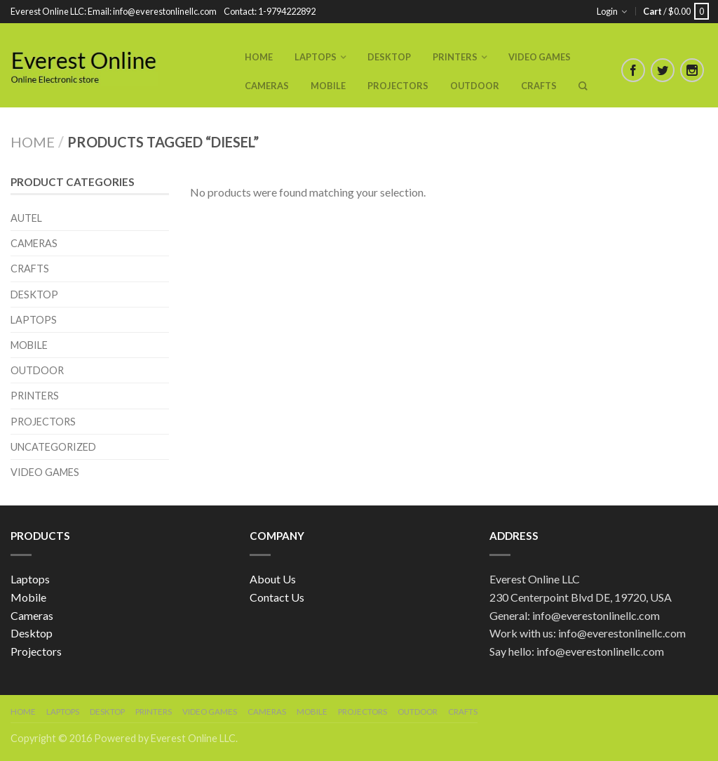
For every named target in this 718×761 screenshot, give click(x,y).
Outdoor (474, 85)
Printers (455, 56)
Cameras (267, 85)
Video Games (539, 56)
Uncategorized (53, 447)
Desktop (389, 56)
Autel (26, 218)
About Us (273, 578)
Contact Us (277, 597)
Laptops (315, 56)
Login (607, 11)
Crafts (539, 85)
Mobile (328, 85)
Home (259, 56)
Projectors (397, 85)
